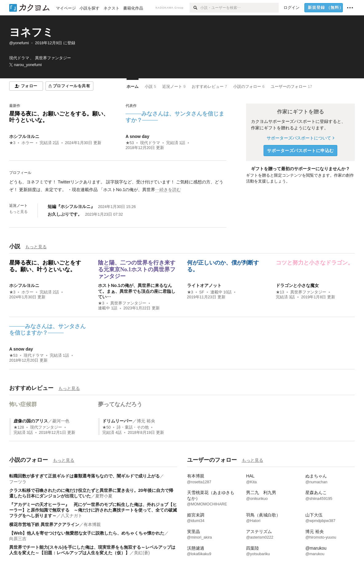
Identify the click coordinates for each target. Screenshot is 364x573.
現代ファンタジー (46, 427)
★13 (280, 292)
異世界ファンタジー (128, 303)
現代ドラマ (150, 143)
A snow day (137, 136)
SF (201, 292)
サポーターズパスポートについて (300, 137)
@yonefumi (19, 43)
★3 (12, 143)
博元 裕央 (146, 420)
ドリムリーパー (117, 420)
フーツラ (17, 481)
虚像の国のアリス (31, 420)
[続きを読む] (117, 186)
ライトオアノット (204, 285)
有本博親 (92, 524)
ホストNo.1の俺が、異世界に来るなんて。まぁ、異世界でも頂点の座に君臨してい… (136, 291)
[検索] (195, 8)
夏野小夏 (103, 495)
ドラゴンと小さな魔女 (297, 285)
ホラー (27, 143)
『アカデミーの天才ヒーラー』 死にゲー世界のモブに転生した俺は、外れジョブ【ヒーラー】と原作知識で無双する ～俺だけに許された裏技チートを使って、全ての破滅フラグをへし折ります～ (93, 510)
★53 (130, 143)
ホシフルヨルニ (24, 136)
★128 (19, 427)
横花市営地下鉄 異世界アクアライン (44, 524)
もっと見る (18, 212)
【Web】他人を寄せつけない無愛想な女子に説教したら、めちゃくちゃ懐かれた (86, 533)
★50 (106, 427)
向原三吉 (17, 538)
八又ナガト (71, 515)
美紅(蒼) (142, 552)
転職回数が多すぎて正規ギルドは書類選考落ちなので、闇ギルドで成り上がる (84, 475)
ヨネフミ (31, 32)
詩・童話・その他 (133, 427)
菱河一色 (60, 420)
